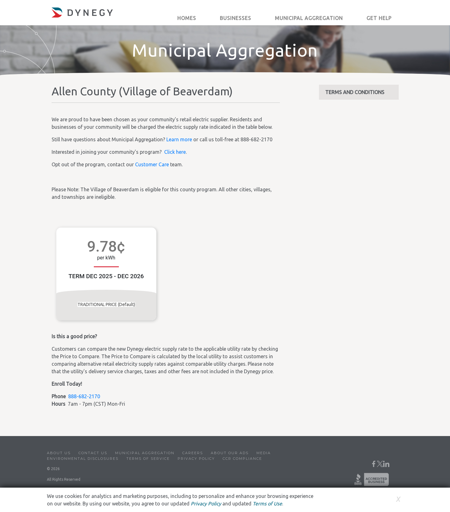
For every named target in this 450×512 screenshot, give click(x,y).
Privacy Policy (196, 458)
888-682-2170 (84, 396)
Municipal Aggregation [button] (309, 18)
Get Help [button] (379, 18)
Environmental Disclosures (83, 458)
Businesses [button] (235, 18)
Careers (192, 453)
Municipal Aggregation (144, 453)
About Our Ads (230, 453)
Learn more (179, 139)
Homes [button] (186, 18)
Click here (175, 152)
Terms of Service (148, 458)
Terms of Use (267, 503)
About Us (59, 453)
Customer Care (152, 164)
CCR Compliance (242, 458)
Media (263, 453)
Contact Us (92, 453)
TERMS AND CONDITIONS (354, 92)
